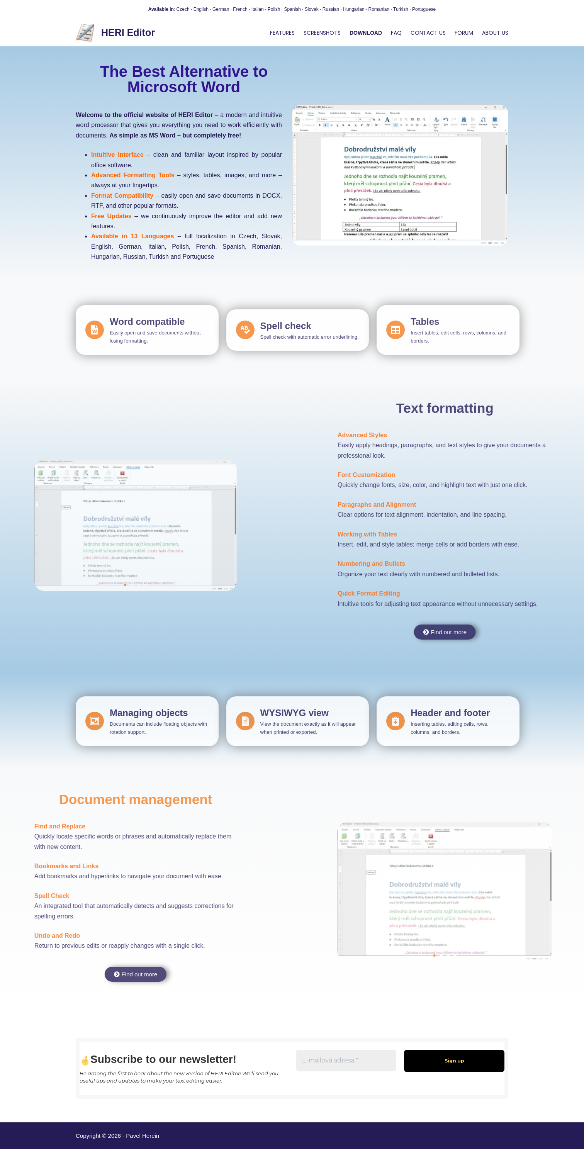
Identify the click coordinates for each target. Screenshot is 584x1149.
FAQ (396, 33)
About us (495, 33)
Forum (464, 33)
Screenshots (322, 33)
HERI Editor (128, 32)
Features (282, 33)
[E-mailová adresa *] (346, 1060)
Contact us (428, 33)
